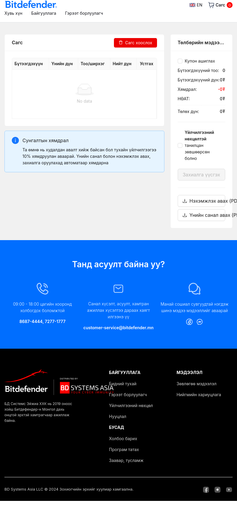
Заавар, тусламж (126, 460)
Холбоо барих (123, 438)
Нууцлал (117, 416)
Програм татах (124, 449)
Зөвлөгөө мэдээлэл (196, 383)
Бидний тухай (122, 383)
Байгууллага (43, 13)
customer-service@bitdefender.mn (119, 327)
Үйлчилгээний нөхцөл (131, 405)
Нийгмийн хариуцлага (198, 394)
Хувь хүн (13, 13)
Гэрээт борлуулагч (84, 13)
